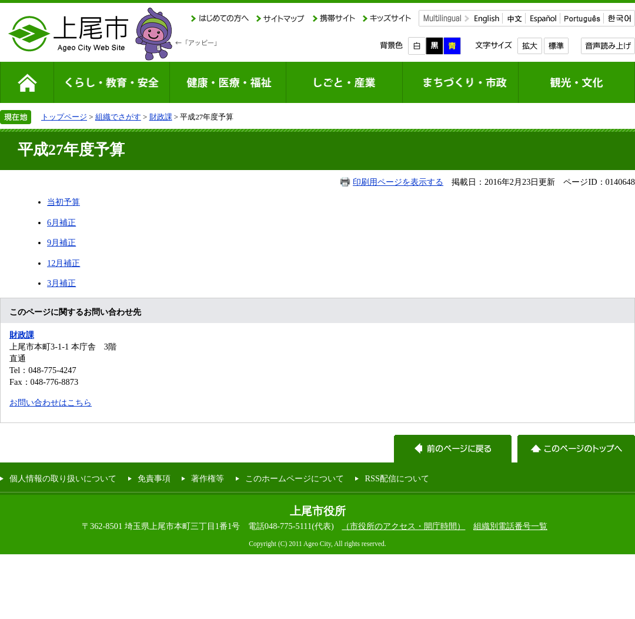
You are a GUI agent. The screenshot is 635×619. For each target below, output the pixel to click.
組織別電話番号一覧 (510, 526)
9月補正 (61, 242)
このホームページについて (294, 478)
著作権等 (207, 478)
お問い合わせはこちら (50, 402)
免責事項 (154, 478)
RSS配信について (397, 478)
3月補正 (61, 283)
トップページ (64, 116)
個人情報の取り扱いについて (62, 478)
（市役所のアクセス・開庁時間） (403, 526)
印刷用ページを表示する (398, 182)
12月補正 (63, 263)
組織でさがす (118, 116)
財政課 (160, 116)
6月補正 (61, 222)
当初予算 (63, 202)
